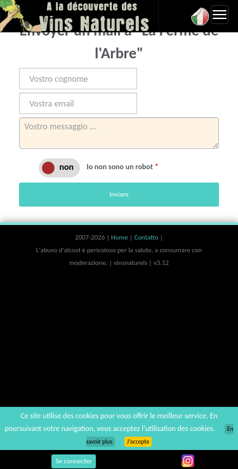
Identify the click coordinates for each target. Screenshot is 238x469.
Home (120, 237)
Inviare (118, 194)
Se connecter (73, 461)
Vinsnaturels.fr (79, 16)
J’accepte (138, 442)
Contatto (146, 237)
